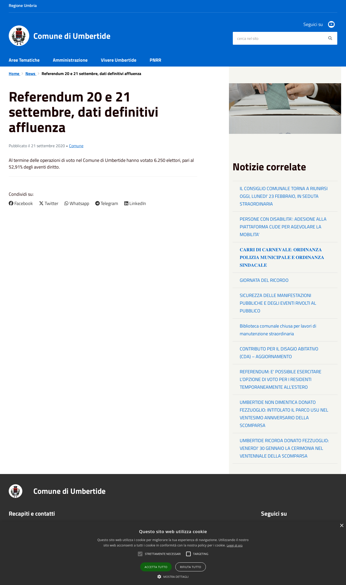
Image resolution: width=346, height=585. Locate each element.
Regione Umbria (23, 5)
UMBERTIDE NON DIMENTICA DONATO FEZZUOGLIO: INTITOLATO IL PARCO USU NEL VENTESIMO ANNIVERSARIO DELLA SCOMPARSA (284, 414)
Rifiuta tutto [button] (190, 567)
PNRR (155, 60)
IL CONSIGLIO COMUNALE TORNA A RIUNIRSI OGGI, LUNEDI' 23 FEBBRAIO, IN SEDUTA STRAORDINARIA (284, 196)
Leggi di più (235, 545)
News (30, 73)
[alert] (173, 553)
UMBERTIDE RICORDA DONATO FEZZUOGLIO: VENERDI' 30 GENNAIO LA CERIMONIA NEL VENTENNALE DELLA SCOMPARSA (284, 448)
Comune (76, 146)
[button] (173, 576)
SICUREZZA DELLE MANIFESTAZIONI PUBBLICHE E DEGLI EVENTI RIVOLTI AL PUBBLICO (278, 303)
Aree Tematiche (24, 60)
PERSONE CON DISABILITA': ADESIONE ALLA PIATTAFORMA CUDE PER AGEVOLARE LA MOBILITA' (283, 227)
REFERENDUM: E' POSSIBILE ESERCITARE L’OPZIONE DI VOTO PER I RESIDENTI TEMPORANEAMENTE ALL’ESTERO (280, 379)
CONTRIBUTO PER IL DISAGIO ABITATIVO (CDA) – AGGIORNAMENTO (279, 352)
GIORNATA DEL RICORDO (264, 280)
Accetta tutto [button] (156, 567)
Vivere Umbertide (118, 60)
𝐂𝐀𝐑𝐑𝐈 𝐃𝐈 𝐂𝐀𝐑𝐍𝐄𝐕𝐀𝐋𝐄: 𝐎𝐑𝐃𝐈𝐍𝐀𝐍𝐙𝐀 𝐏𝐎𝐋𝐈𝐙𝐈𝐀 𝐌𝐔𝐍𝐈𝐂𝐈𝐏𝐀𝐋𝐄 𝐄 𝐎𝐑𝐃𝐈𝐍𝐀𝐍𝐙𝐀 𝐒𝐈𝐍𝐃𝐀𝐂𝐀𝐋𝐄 (282, 257)
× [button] (341, 526)
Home (14, 73)
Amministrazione (70, 60)
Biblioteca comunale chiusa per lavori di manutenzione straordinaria (278, 329)
